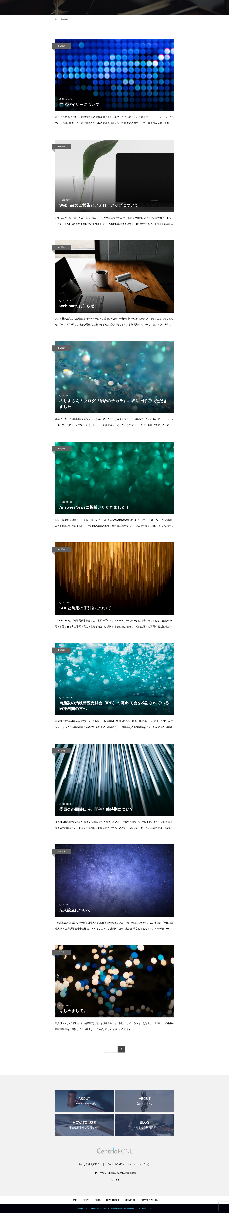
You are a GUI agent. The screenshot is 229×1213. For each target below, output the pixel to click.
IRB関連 (61, 46)
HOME (74, 1200)
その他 (61, 952)
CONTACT (130, 1200)
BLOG (98, 1200)
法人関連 (61, 851)
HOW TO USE (113, 1200)
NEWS (86, 1200)
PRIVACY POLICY (149, 1200)
